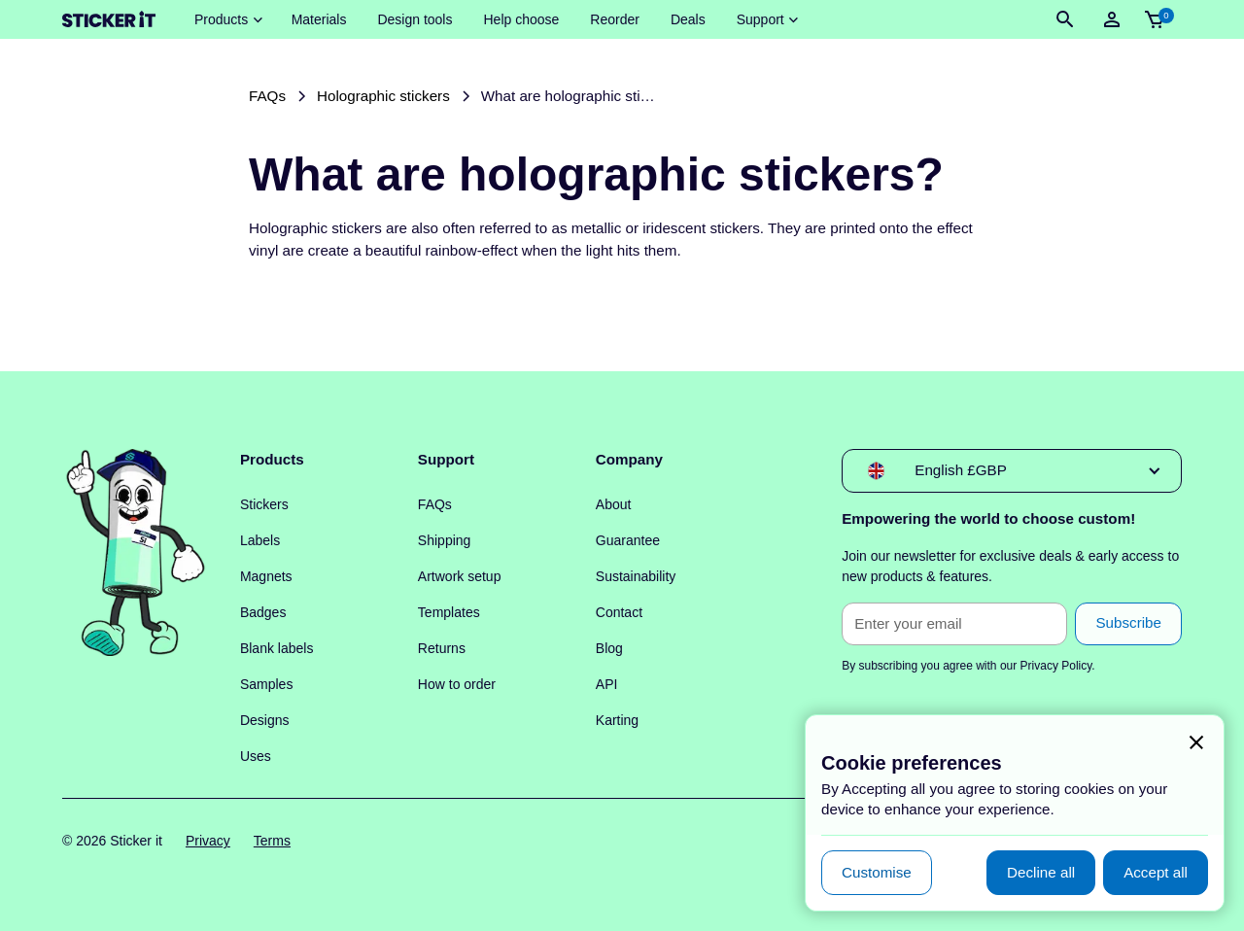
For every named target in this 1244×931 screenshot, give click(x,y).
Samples (266, 684)
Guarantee (628, 540)
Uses (255, 756)
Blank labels (277, 648)
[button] (227, 20)
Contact (619, 612)
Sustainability (636, 576)
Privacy (208, 840)
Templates (449, 612)
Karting (617, 720)
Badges (263, 612)
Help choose (521, 19)
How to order (457, 684)
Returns (442, 648)
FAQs (435, 504)
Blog (609, 648)
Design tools (414, 19)
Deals (688, 19)
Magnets (266, 576)
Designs (265, 720)
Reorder (614, 19)
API (607, 684)
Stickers (264, 504)
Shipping (444, 540)
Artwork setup (459, 576)
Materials (319, 19)
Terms (272, 840)
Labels (260, 540)
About (614, 504)
